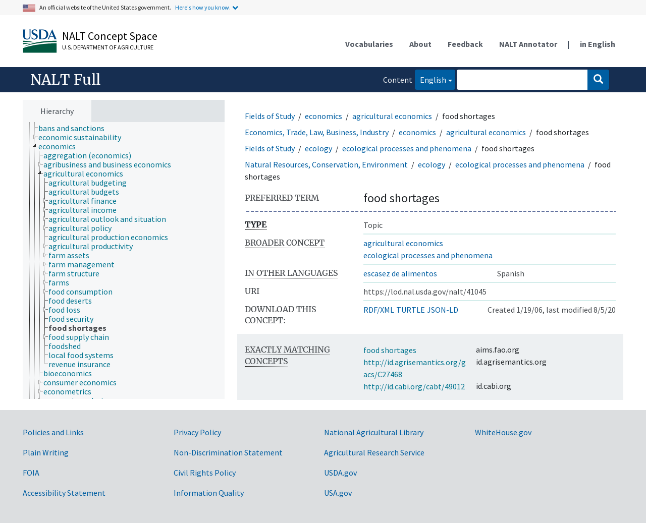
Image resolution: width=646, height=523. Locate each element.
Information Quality (209, 493)
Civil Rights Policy (205, 473)
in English (597, 44)
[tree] (124, 260)
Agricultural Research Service (374, 452)
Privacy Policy (197, 432)
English (430, 79)
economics (323, 116)
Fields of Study (270, 116)
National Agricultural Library (373, 432)
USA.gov (338, 493)
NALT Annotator (528, 44)
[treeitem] (76, 128)
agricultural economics (392, 116)
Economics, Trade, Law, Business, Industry (317, 132)
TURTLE (410, 310)
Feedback (465, 44)
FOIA (31, 473)
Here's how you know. (203, 7)
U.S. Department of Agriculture (107, 47)
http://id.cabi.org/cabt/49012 (414, 386)
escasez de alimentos (400, 273)
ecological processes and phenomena (406, 148)
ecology (318, 148)
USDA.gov (340, 473)
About (420, 44)
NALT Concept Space (109, 36)
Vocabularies (369, 44)
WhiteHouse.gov (503, 432)
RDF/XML (378, 310)
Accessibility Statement (64, 493)
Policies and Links (53, 432)
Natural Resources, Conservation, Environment (326, 164)
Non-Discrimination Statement (228, 452)
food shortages (389, 350)
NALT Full (65, 80)
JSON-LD (442, 310)
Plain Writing (46, 452)
